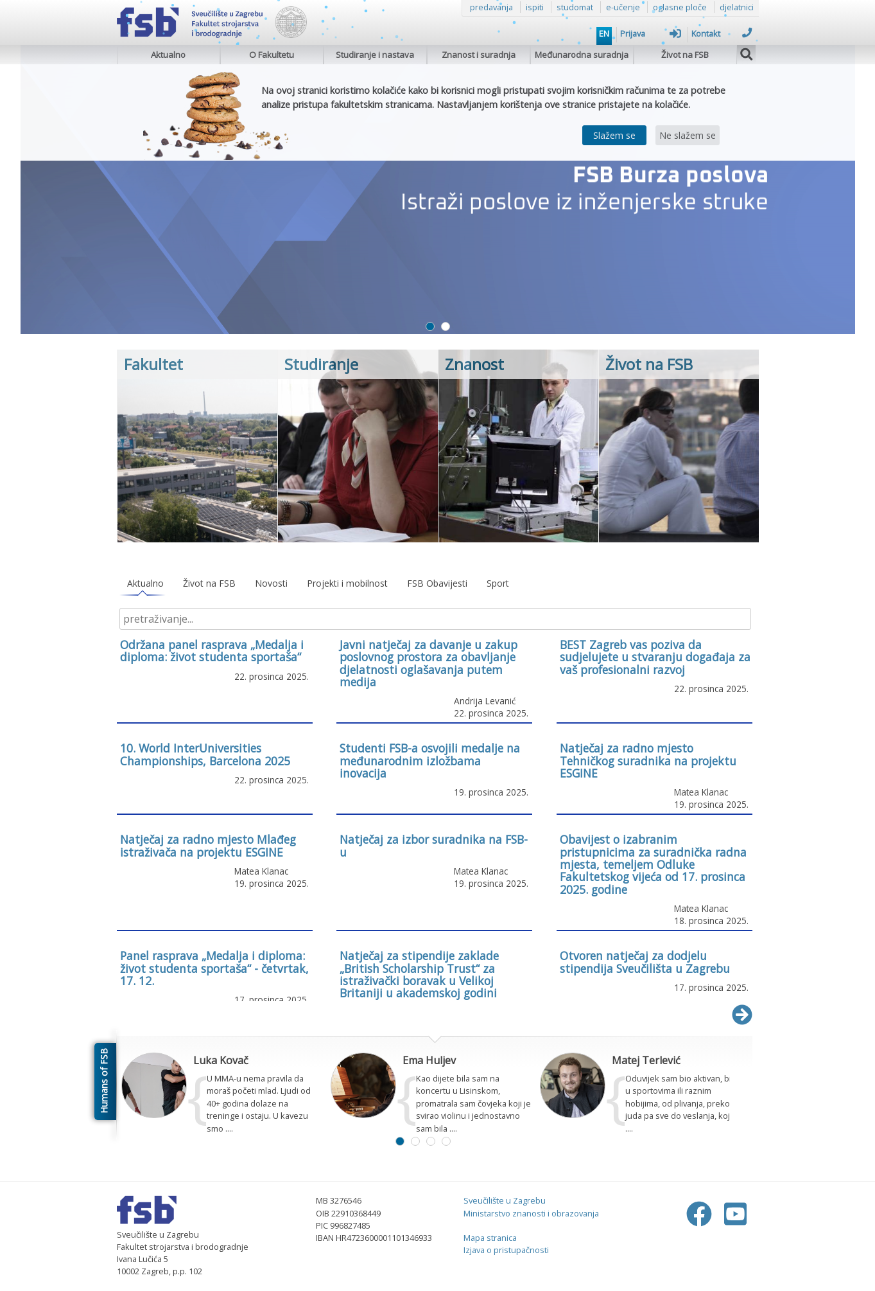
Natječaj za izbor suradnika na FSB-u (434, 845)
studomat (575, 7)
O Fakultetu (271, 54)
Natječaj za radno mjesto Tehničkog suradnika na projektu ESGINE (648, 760)
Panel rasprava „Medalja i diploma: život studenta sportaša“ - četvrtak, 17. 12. (214, 968)
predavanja (491, 7)
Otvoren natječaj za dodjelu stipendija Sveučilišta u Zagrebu (645, 961)
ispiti (535, 7)
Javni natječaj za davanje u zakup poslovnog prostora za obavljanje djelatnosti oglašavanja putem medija (428, 663)
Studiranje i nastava (375, 54)
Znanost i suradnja (478, 54)
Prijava (650, 33)
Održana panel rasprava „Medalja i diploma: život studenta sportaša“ (212, 650)
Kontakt (721, 33)
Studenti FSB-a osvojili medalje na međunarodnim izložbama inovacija (430, 760)
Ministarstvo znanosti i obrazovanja (531, 1213)
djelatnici (737, 7)
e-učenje (623, 7)
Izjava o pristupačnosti (506, 1250)
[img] (746, 52)
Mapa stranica (490, 1237)
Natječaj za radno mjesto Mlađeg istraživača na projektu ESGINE (208, 845)
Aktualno (168, 54)
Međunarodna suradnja (581, 54)
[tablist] (434, 583)
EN (604, 33)
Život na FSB (685, 54)
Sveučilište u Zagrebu (504, 1200)
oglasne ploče (680, 7)
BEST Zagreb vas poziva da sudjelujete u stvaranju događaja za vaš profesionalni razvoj (655, 657)
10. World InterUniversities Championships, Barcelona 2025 (205, 754)
